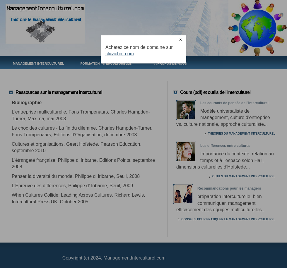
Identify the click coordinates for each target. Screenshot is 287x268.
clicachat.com (119, 53)
